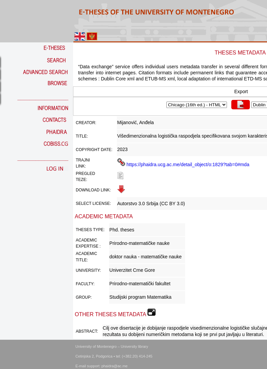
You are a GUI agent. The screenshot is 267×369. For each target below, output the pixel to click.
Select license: (93, 203)
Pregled (85, 173)
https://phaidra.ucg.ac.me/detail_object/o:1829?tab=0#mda (183, 164)
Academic (86, 240)
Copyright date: (94, 149)
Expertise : (88, 246)
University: (88, 270)
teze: (81, 179)
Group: (84, 297)
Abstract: (87, 331)
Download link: (93, 190)
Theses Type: (90, 229)
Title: (82, 136)
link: (81, 166)
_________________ (43, 98)
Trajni (83, 160)
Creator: (86, 122)
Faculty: (85, 284)
